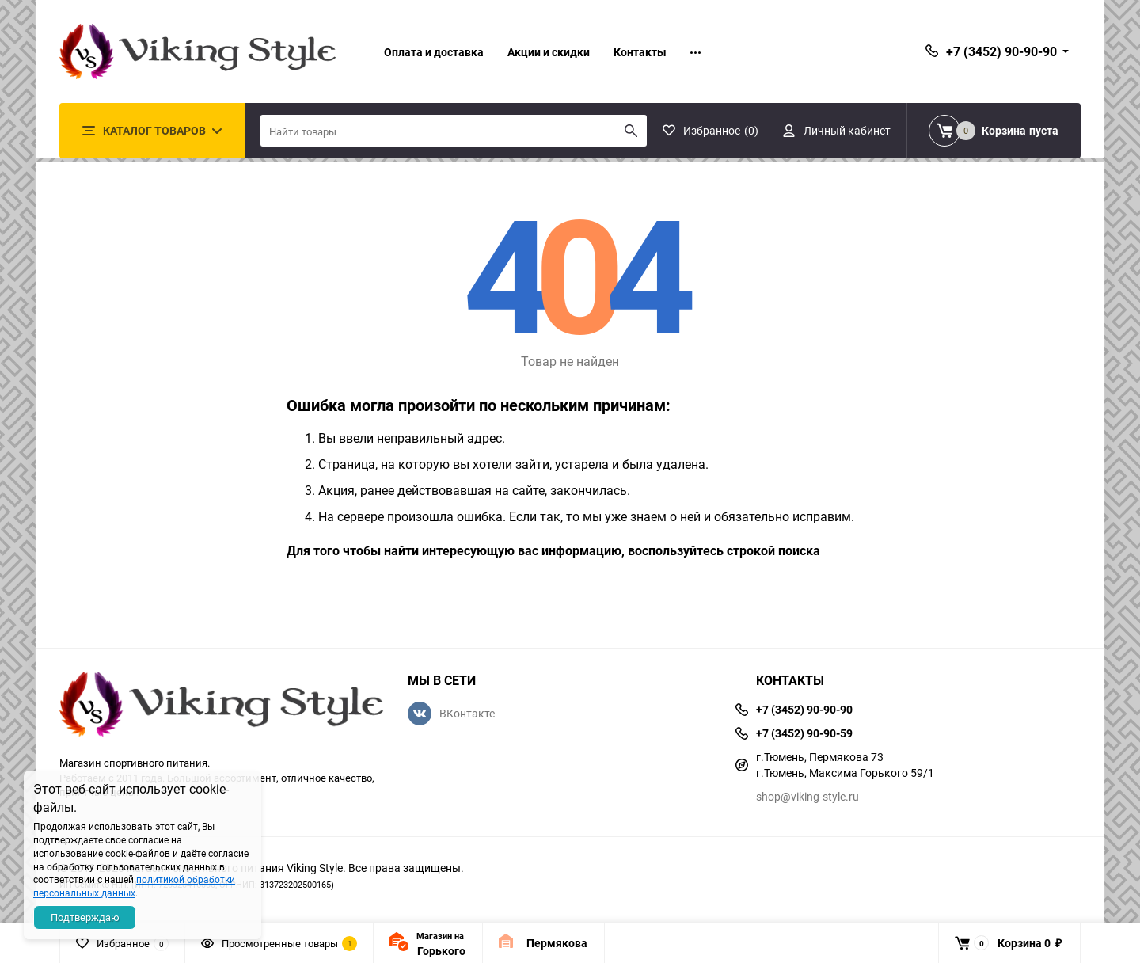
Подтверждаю (85, 917)
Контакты (640, 51)
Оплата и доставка (434, 51)
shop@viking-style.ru (807, 796)
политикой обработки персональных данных (134, 886)
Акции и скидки (548, 51)
